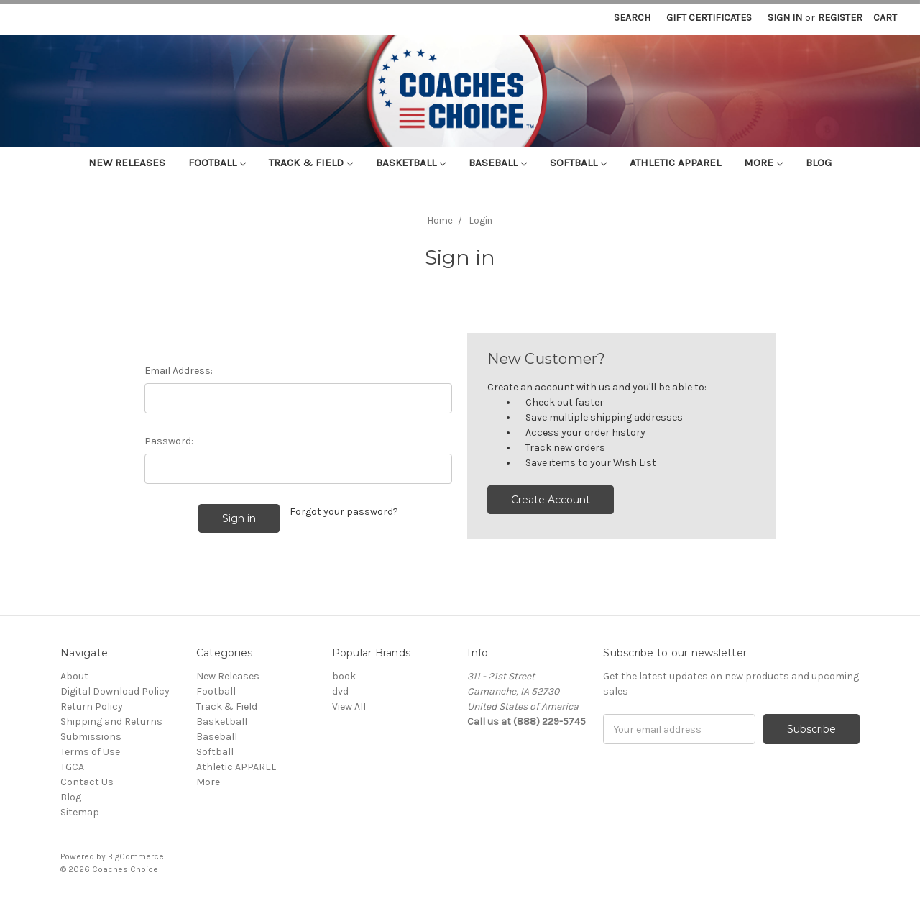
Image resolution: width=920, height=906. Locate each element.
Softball (578, 162)
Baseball (498, 162)
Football (217, 162)
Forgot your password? (344, 511)
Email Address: (178, 371)
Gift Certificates (709, 18)
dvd (340, 691)
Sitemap (79, 812)
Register (840, 18)
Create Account (550, 499)
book (344, 676)
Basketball (411, 162)
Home (440, 220)
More (763, 162)
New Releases (126, 162)
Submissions (90, 737)
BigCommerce (136, 856)
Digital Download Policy (115, 691)
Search (632, 18)
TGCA (72, 767)
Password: (168, 441)
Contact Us (87, 782)
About (74, 676)
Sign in (785, 18)
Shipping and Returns (111, 721)
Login (480, 220)
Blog (819, 162)
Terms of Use (90, 752)
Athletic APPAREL (675, 162)
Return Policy (91, 706)
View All (349, 706)
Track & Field (311, 162)
